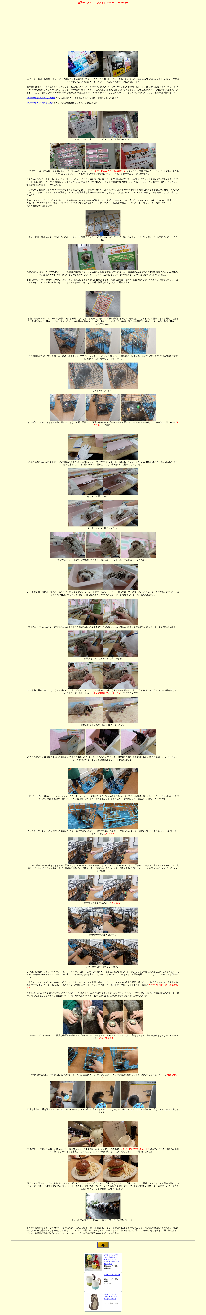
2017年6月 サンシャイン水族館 (41, 98)
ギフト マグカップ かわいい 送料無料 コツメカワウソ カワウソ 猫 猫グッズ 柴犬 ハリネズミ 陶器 (111, 1259)
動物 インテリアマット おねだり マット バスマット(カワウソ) (112, 1296)
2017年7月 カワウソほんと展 (40, 103)
